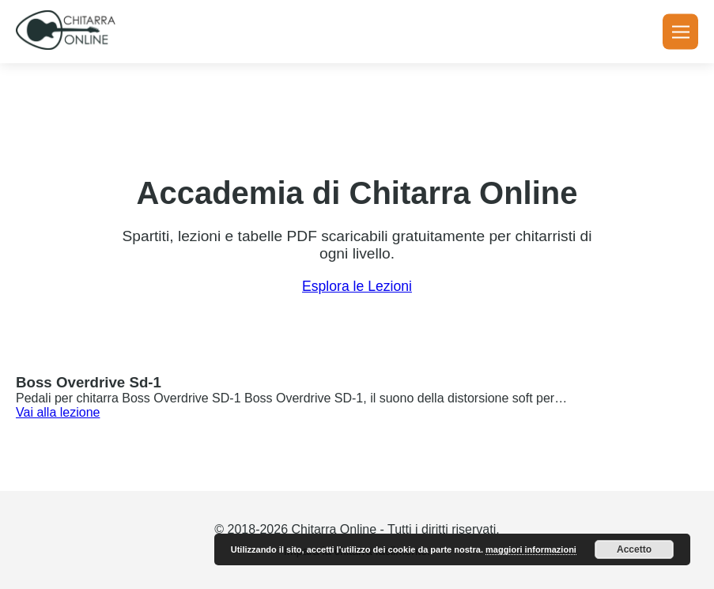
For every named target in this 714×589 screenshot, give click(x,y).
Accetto (634, 549)
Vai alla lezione (58, 412)
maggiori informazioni (530, 549)
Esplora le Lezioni (357, 286)
